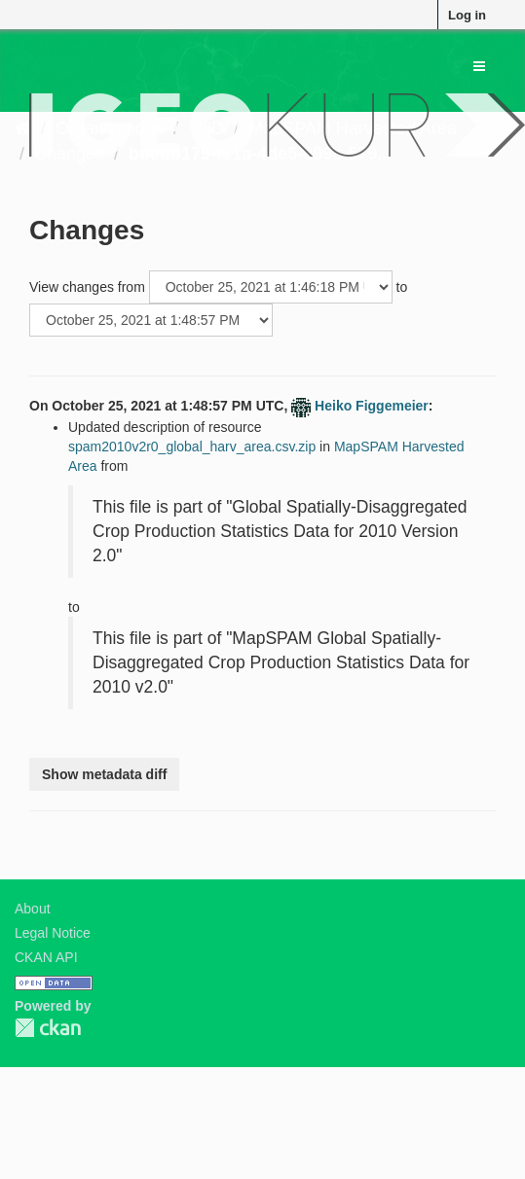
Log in (467, 15)
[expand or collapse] (479, 66)
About (33, 908)
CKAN (48, 1028)
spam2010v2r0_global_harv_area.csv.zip (192, 446)
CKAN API (46, 957)
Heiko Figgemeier (372, 405)
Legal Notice (53, 933)
